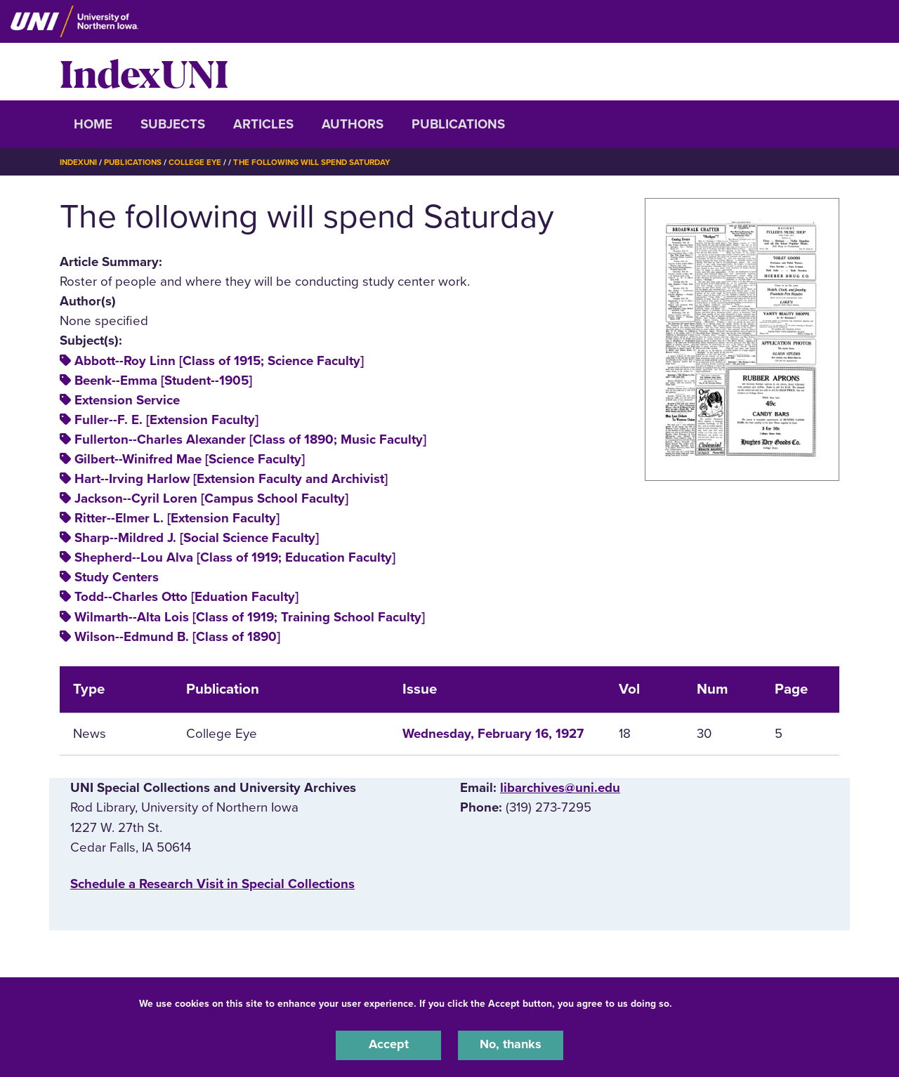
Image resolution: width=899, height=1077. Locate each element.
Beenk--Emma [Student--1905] (163, 380)
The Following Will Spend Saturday (320, 162)
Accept (388, 1044)
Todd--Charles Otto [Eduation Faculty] (186, 596)
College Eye (200, 162)
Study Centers (116, 577)
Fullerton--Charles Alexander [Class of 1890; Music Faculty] (250, 439)
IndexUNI (144, 71)
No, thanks (510, 1044)
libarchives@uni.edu (560, 787)
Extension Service (127, 400)
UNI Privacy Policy (719, 1002)
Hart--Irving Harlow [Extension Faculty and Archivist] (231, 479)
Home (93, 124)
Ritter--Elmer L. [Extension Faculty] (177, 518)
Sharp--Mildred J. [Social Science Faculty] (196, 538)
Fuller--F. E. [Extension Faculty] (166, 420)
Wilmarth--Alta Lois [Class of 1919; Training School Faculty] (249, 617)
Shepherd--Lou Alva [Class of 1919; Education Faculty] (234, 557)
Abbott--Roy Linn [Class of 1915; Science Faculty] (219, 361)
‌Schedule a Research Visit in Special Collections (212, 884)
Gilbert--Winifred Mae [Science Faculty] (189, 459)
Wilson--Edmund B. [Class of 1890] (177, 637)
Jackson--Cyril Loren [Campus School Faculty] (211, 498)
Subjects (172, 124)
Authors (352, 124)
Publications (458, 124)
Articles (263, 124)
